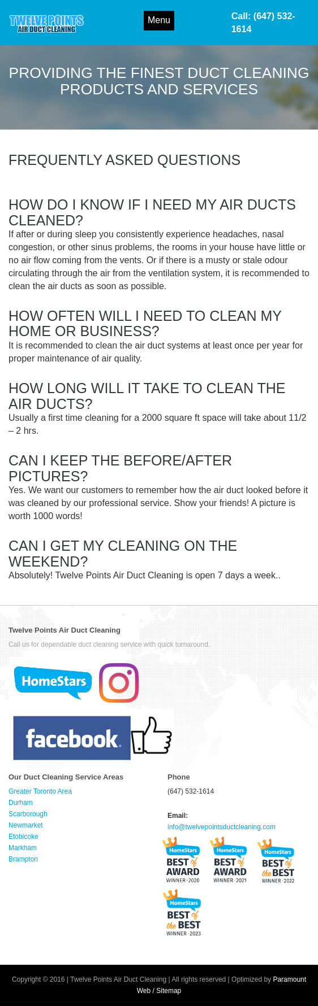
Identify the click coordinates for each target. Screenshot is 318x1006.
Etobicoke (23, 836)
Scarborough (28, 814)
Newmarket (25, 825)
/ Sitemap (167, 991)
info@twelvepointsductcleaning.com (221, 827)
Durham (20, 803)
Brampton (23, 859)
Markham (22, 848)
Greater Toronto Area (40, 791)
